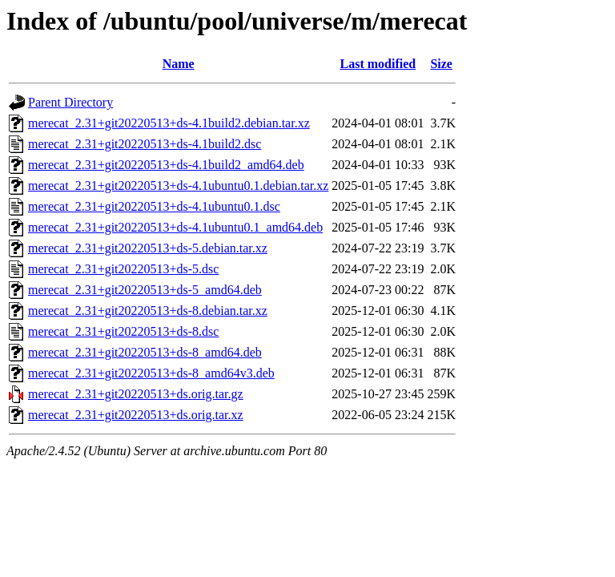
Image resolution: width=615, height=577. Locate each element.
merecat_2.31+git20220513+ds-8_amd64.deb (145, 352)
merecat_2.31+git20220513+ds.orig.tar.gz (135, 394)
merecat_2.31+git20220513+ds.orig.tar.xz (135, 415)
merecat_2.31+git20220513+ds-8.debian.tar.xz (147, 310)
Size (441, 64)
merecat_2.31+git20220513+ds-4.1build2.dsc (144, 144)
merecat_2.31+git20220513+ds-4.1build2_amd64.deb (166, 164)
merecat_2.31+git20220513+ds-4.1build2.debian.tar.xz (169, 123)
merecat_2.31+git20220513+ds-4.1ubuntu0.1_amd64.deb (175, 227)
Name (179, 64)
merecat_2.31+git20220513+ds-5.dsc (123, 269)
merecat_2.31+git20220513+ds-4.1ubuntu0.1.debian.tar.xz (178, 185)
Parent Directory (70, 102)
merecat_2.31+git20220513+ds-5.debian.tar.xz (147, 248)
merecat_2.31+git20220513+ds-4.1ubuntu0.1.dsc (154, 206)
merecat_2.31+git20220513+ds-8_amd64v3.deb (151, 373)
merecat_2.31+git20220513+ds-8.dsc (123, 331)
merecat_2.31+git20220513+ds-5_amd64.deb (145, 290)
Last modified (378, 64)
